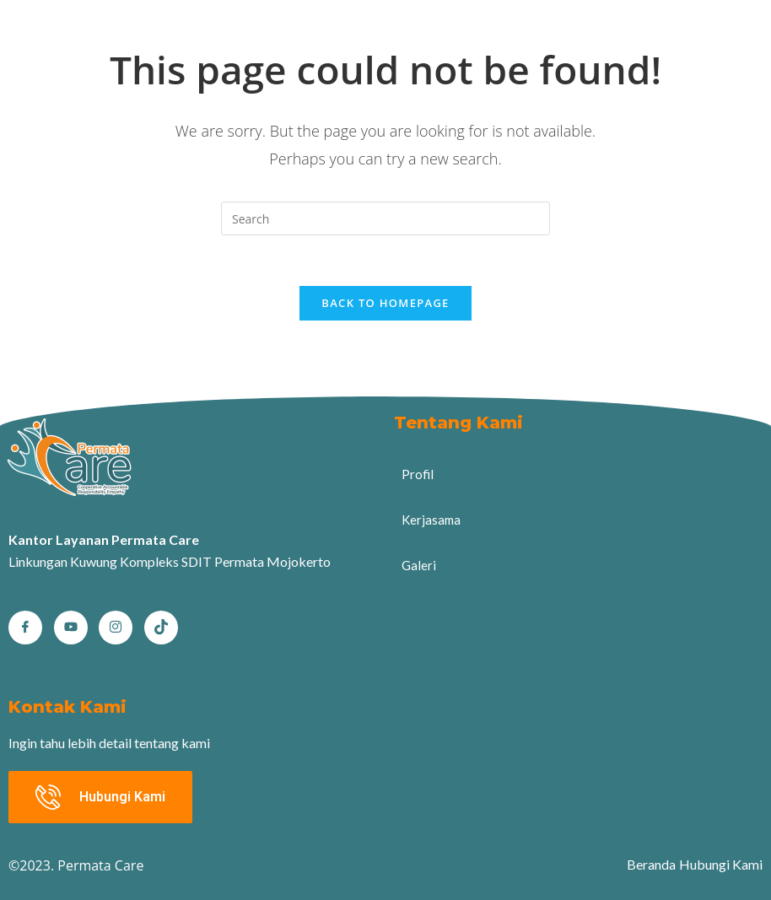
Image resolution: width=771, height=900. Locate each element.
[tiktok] (161, 627)
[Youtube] (71, 627)
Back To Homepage (385, 302)
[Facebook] (25, 627)
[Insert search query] (385, 218)
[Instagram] (115, 627)
